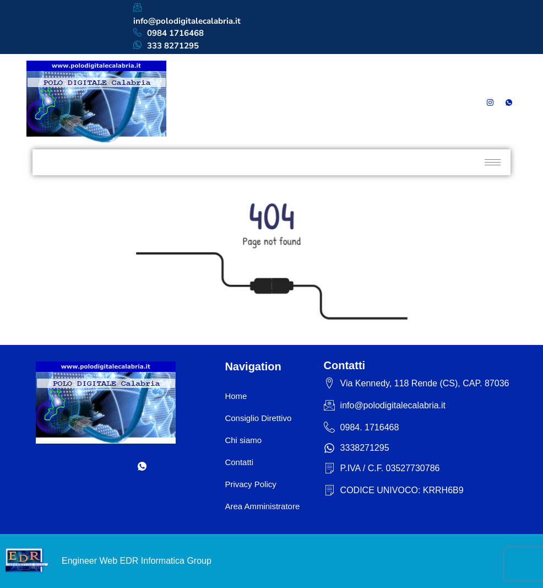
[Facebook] (452, 102)
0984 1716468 (168, 33)
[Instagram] (490, 102)
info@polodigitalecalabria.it (187, 14)
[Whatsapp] (509, 102)
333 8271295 (166, 46)
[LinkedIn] (471, 102)
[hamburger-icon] (492, 162)
